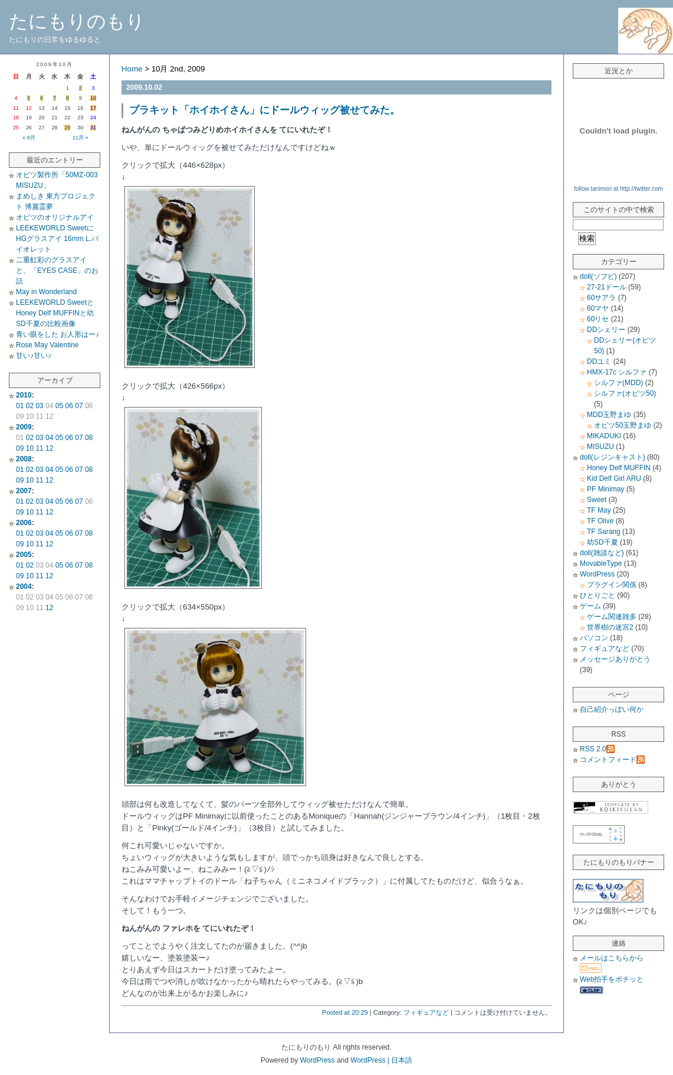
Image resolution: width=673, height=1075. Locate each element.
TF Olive (600, 521)
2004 (24, 586)
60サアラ (601, 298)
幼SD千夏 (602, 542)
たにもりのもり (77, 21)
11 (39, 448)
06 (69, 406)
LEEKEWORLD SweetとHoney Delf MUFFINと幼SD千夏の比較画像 (55, 313)
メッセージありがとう (615, 659)
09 (20, 448)
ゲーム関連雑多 (611, 617)
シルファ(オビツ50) (625, 393)
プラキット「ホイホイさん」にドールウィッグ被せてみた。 (264, 110)
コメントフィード (612, 759)
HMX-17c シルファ (616, 372)
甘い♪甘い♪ (33, 355)
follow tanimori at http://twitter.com (618, 188)
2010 (24, 395)
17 (93, 108)
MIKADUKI (604, 436)
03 (39, 406)
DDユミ (599, 361)
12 (49, 448)
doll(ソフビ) (598, 276)
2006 (24, 523)
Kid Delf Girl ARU (614, 478)
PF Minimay (605, 489)
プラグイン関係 (611, 585)
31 (93, 128)
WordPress (597, 574)
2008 (24, 459)
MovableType (601, 563)
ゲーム (590, 606)
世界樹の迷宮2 (610, 627)
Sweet (596, 500)
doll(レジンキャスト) (612, 457)
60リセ (598, 319)
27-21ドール (606, 287)
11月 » (80, 138)
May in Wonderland (46, 292)
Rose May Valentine (47, 345)
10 (93, 98)
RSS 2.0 (597, 749)
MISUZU (600, 446)
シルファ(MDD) (618, 383)
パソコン (594, 638)
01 (20, 406)
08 (89, 438)
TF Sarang (604, 531)
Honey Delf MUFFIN (619, 468)
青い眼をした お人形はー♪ (57, 334)
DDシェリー (606, 329)
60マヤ (598, 308)
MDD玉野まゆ (609, 415)
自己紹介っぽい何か (612, 709)
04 (49, 438)
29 (67, 128)
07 (79, 406)
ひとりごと (597, 595)
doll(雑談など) (602, 553)
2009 (24, 427)
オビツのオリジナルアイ (55, 217)
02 (30, 406)
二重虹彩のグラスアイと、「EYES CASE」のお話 (57, 270)
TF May (599, 510)
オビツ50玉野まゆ (622, 425)
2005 (24, 554)
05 (59, 406)
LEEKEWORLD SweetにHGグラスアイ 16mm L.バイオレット (57, 238)
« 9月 (28, 138)
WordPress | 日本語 (381, 1060)
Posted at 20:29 (345, 1012)
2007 (24, 491)
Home (132, 68)
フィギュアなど (426, 1012)
